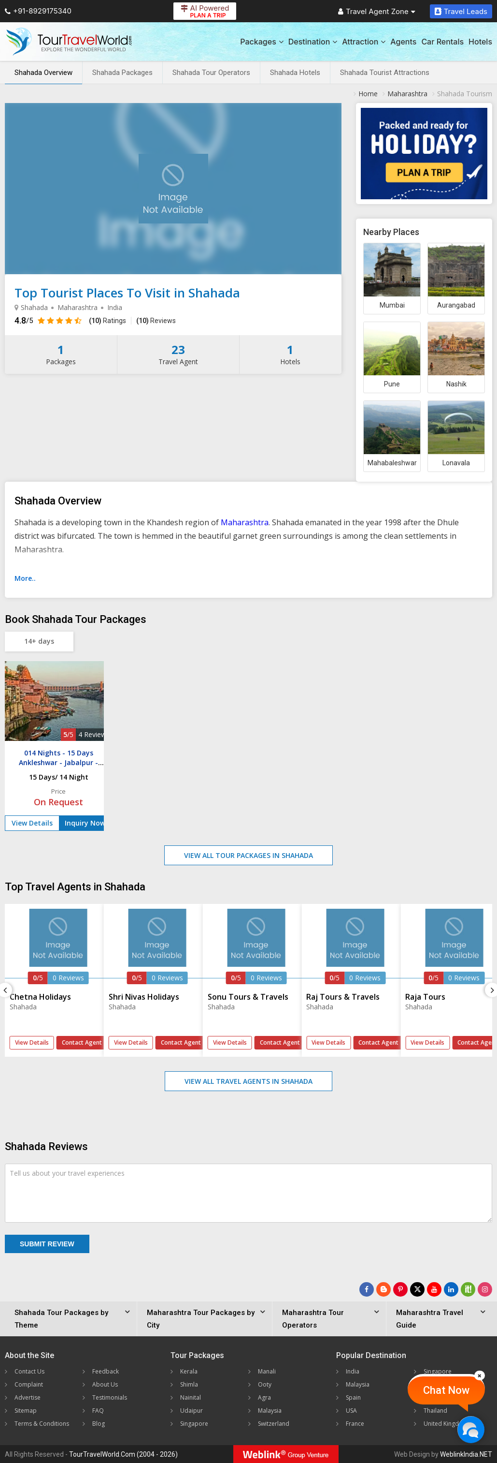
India (352, 1371)
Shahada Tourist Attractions (384, 72)
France (355, 1423)
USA (351, 1410)
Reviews (156, 321)
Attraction (363, 41)
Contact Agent (82, 1042)
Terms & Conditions (41, 1423)
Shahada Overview (43, 72)
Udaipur (191, 1410)
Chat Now (446, 1390)
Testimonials (109, 1397)
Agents (403, 41)
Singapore (194, 1423)
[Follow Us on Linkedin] (451, 1289)
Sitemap (25, 1410)
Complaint (28, 1384)
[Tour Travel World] (69, 42)
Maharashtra (245, 522)
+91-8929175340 (38, 10)
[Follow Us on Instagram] (485, 1289)
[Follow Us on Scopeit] (468, 1289)
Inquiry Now (85, 823)
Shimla (189, 1384)
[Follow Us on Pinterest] (400, 1289)
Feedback (105, 1371)
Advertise (27, 1397)
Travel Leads (461, 11)
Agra (264, 1397)
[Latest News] (383, 1289)
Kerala (189, 1371)
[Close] (479, 1375)
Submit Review (47, 1244)
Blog (98, 1423)
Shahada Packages (122, 72)
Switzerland (273, 1423)
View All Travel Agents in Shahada (248, 1081)
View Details (32, 823)
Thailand (435, 1410)
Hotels (480, 41)
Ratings (107, 321)
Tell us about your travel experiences (67, 1173)
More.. (25, 578)
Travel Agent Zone (376, 11)
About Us (105, 1384)
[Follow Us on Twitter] (417, 1289)
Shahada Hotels (295, 72)
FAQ (98, 1410)
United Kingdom (446, 1423)
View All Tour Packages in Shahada (248, 855)
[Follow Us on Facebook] (366, 1289)
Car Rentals (442, 41)
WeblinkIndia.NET (466, 1454)
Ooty (264, 1384)
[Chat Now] (471, 1429)
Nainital (190, 1397)
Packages (261, 41)
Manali (267, 1371)
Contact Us (29, 1371)
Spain (353, 1397)
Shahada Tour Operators (211, 72)
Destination (313, 41)
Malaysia (270, 1410)
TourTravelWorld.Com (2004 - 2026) (123, 1454)
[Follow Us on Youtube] (434, 1289)
